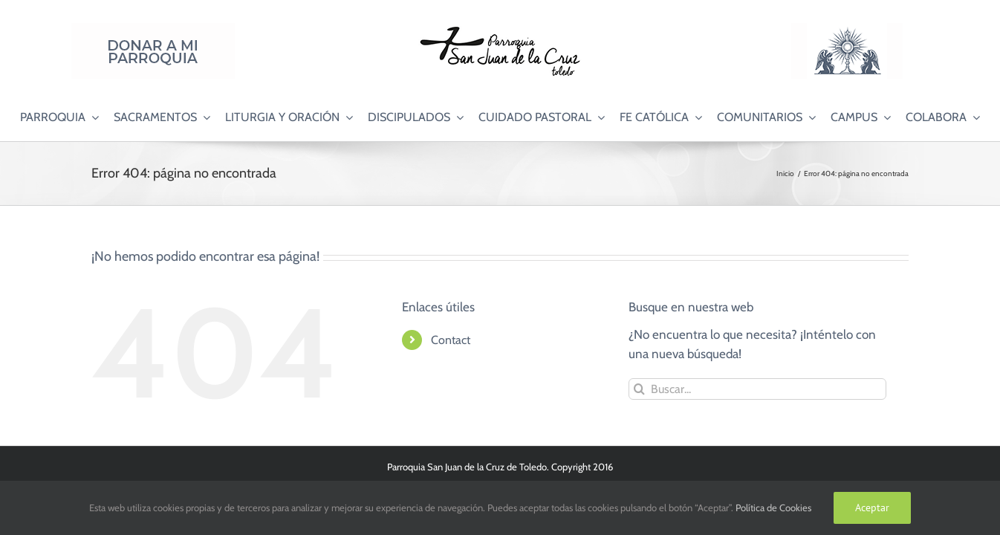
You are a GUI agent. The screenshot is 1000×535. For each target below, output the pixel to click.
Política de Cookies (773, 507)
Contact (450, 340)
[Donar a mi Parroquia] (153, 29)
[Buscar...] (757, 389)
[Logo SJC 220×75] (500, 29)
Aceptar (872, 507)
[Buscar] (639, 389)
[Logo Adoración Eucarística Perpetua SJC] (847, 29)
